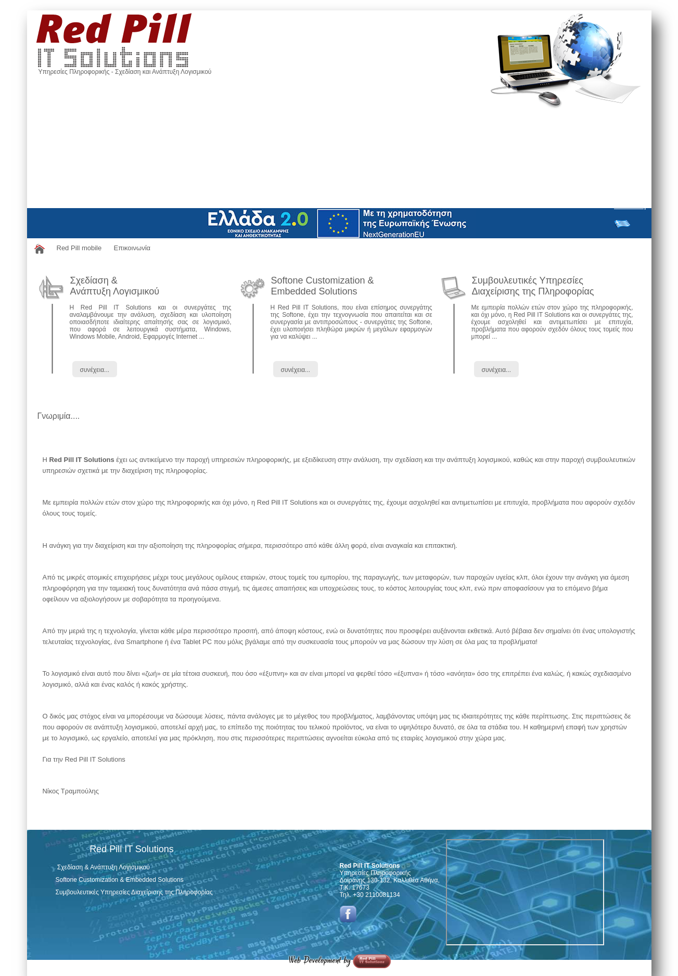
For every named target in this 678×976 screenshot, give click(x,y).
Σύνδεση (630, 205)
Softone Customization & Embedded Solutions (322, 286)
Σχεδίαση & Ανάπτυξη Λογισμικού (115, 286)
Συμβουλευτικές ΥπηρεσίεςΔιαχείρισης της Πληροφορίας (533, 286)
